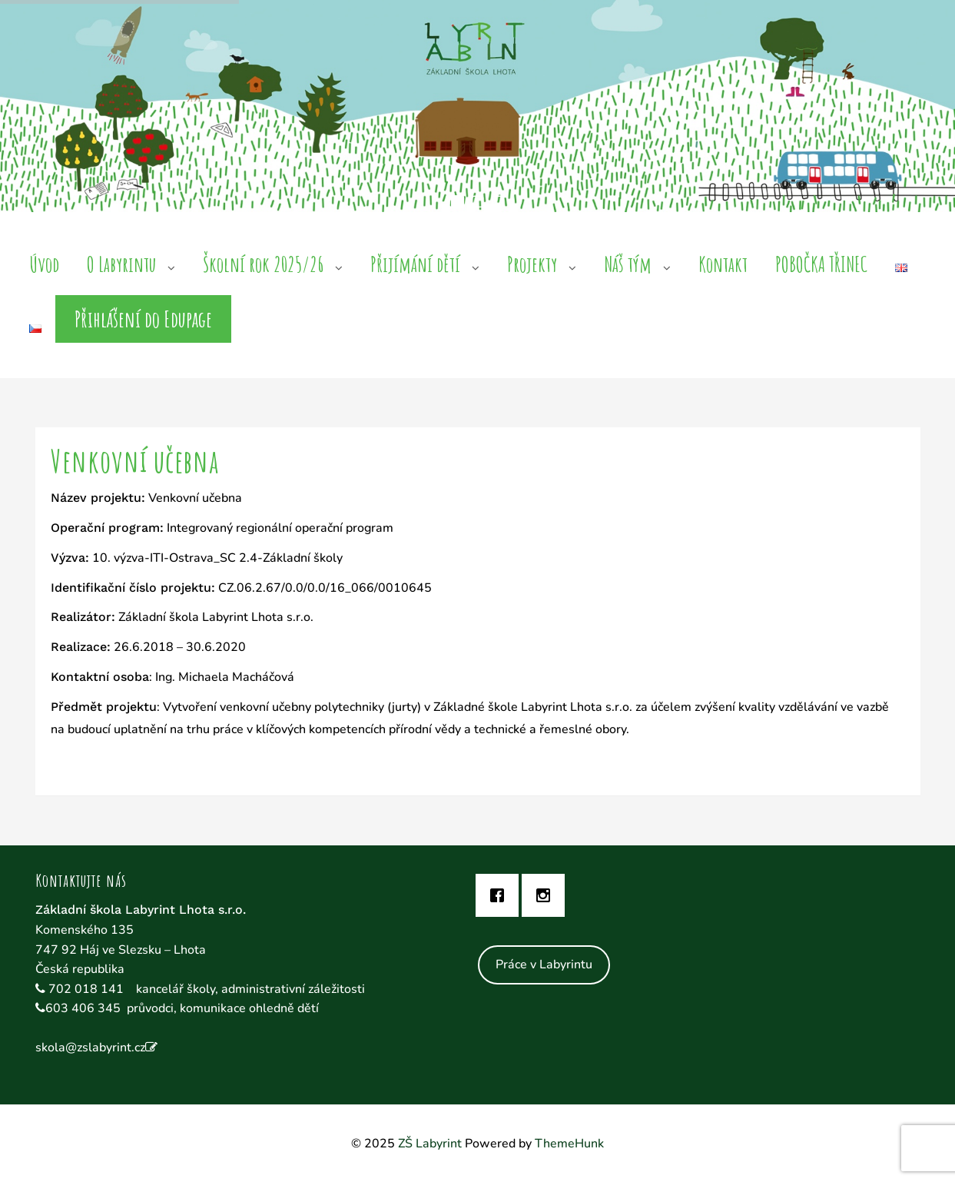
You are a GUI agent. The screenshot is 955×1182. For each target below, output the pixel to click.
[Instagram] (547, 895)
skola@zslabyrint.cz (90, 1047)
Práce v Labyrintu (544, 964)
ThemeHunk (569, 1143)
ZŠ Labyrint (430, 1143)
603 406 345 (83, 1008)
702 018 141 (87, 989)
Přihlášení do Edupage (143, 319)
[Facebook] (501, 895)
